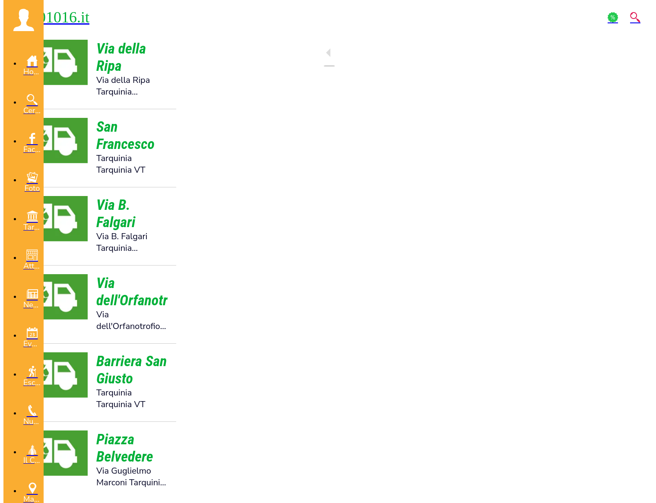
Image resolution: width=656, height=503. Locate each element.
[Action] (612, 17)
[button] (23, 20)
